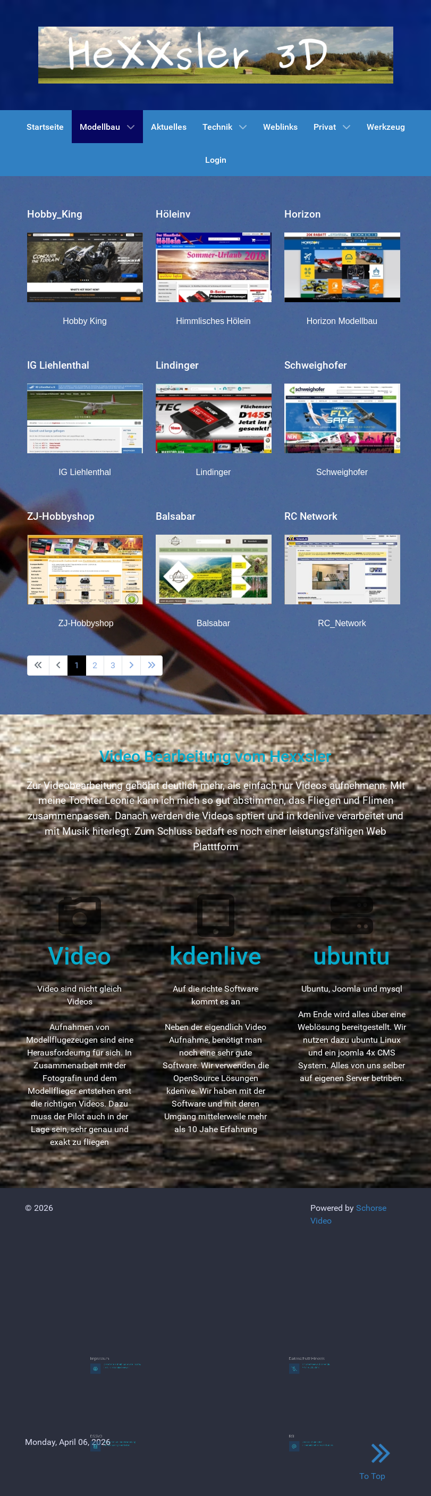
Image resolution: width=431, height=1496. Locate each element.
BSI (302, 1436)
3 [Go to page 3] (113, 665)
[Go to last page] (151, 665)
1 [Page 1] (76, 665)
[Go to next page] (131, 665)
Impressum (107, 1358)
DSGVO (105, 1436)
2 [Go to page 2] (94, 665)
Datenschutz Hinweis (310, 1358)
